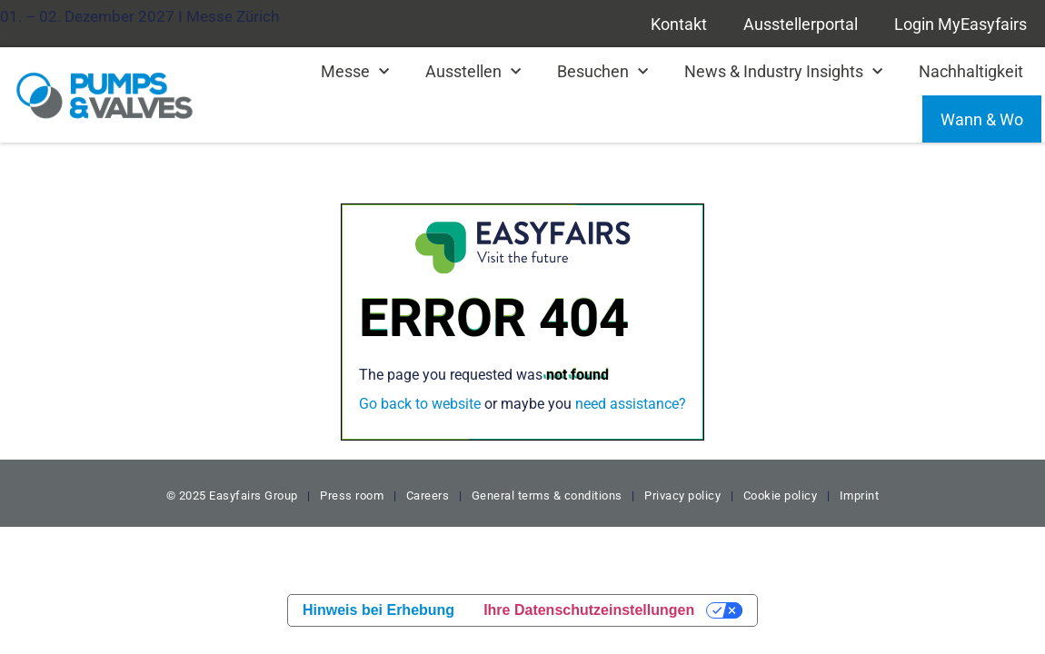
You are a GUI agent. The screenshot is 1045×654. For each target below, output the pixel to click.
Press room (350, 495)
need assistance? (630, 403)
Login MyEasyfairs (960, 24)
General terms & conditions (547, 495)
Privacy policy (682, 495)
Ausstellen (473, 72)
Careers (428, 495)
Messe (355, 72)
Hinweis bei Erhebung (378, 610)
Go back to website (420, 403)
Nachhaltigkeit (971, 71)
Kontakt (679, 24)
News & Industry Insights (783, 72)
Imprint (860, 495)
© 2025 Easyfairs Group (232, 495)
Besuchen (602, 72)
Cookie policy (780, 495)
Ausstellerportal (800, 24)
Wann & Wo (981, 119)
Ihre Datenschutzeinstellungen (588, 610)
